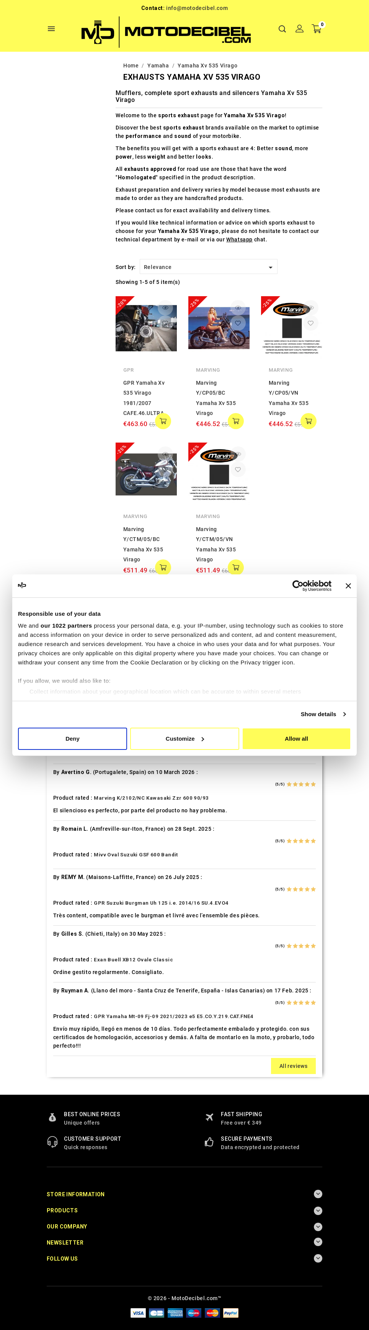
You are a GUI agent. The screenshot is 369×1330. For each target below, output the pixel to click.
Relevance (209, 267)
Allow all (296, 738)
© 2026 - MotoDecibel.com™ (185, 1298)
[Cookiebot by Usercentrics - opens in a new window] (298, 586)
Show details (318, 714)
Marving (208, 370)
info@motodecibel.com (197, 8)
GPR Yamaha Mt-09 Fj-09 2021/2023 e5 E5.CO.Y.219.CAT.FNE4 (173, 1016)
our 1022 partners (66, 625)
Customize (185, 738)
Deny (72, 738)
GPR (128, 370)
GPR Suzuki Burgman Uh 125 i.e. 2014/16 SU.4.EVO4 (161, 903)
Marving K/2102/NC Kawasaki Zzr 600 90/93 (151, 798)
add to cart (163, 421)
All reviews (293, 1066)
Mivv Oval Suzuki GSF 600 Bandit (136, 855)
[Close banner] (348, 586)
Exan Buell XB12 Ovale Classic (133, 960)
